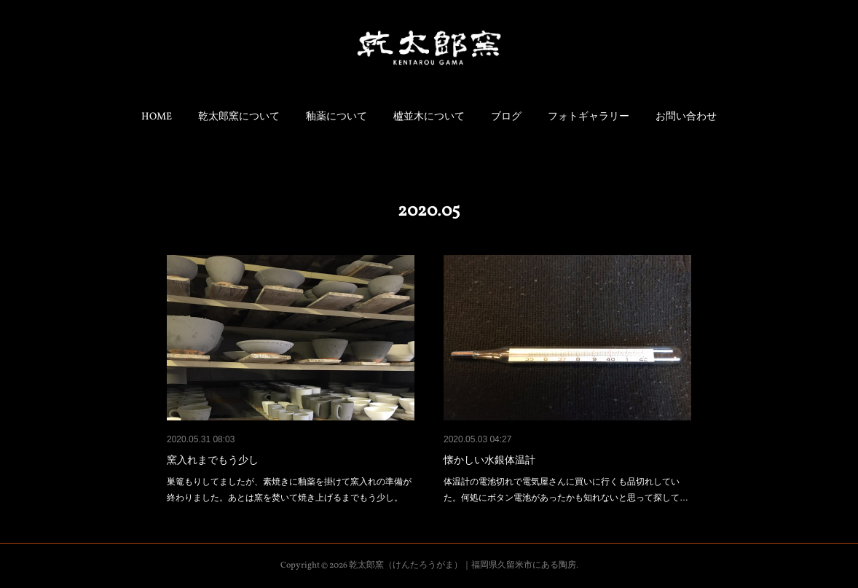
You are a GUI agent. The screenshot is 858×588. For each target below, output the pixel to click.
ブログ (506, 117)
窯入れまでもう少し (213, 460)
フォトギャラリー (588, 117)
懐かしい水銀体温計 (489, 460)
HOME (156, 117)
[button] (156, 117)
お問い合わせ (686, 117)
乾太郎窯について (239, 117)
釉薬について (336, 117)
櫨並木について (429, 117)
